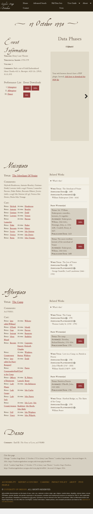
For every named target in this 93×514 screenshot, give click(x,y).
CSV (26, 95)
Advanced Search (39, 3)
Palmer (27, 234)
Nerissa (13, 240)
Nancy (12, 421)
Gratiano (13, 218)
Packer (27, 231)
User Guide (72, 3)
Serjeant (13, 339)
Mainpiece (12, 87)
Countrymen (9, 361)
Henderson (29, 212)
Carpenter (28, 349)
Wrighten (28, 358)
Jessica (12, 237)
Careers (44, 488)
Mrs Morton (29, 237)
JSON (27, 88)
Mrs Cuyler (29, 396)
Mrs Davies (29, 240)
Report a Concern (28, 488)
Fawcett (20, 352)
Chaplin (20, 355)
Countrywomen (10, 412)
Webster (28, 327)
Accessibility (9, 488)
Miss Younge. (30, 243)
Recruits (13, 349)
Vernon (27, 221)
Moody (27, 333)
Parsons (27, 225)
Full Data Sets (57, 3)
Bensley (28, 215)
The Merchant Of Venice (25, 181)
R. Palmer (28, 383)
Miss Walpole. (30, 421)
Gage (12, 336)
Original (76, 47)
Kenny (27, 386)
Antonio (13, 215)
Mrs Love (28, 408)
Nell (11, 418)
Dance (10, 94)
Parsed (75, 52)
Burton (20, 361)
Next (85, 101)
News (61, 8)
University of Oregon (15, 495)
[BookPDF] (70, 102)
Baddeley (28, 342)
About (85, 3)
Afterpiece (12, 91)
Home (25, 3)
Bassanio (13, 234)
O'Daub (13, 333)
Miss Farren (29, 402)
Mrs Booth (30, 412)
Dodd (27, 218)
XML (35, 88)
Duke (12, 231)
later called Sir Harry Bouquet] (10, 367)
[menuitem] (26, 3)
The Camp (17, 307)
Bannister (28, 339)
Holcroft (27, 352)
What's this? (57, 187)
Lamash (20, 386)
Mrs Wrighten (30, 418)
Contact (26, 8)
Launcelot (8, 228)
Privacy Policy (59, 488)
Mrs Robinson (30, 390)
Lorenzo (13, 221)
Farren (27, 374)
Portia (12, 243)
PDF (62, 47)
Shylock (13, 212)
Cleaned (62, 52)
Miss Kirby (21, 415)
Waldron (27, 361)
